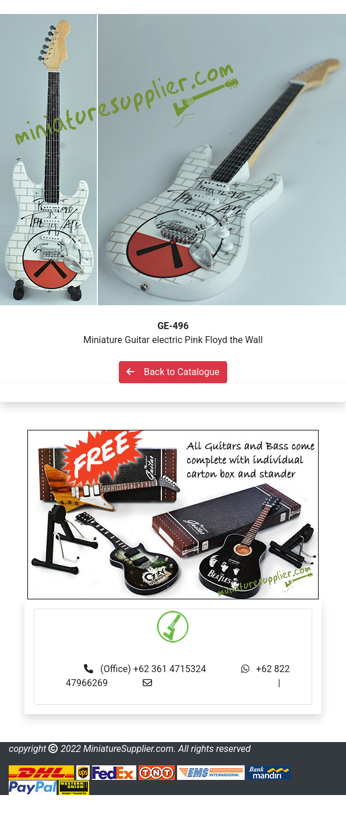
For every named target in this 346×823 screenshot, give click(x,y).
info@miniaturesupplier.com (218, 682)
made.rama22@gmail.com (173, 696)
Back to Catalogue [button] (173, 371)
